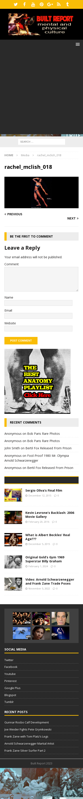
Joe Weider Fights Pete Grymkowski (27, 760)
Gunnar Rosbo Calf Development (26, 754)
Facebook (10, 698)
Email (8, 310)
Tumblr (9, 733)
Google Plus (12, 719)
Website (10, 323)
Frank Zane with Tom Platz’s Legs (26, 767)
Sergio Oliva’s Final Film (43, 521)
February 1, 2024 (38, 597)
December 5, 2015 (39, 575)
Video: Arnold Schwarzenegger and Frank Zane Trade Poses (49, 612)
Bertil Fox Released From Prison (48, 448)
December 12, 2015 (39, 526)
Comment (11, 264)
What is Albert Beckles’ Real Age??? (47, 568)
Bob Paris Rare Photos (43, 433)
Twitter (8, 691)
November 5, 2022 (39, 619)
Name (8, 297)
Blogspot (10, 726)
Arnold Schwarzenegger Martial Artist (29, 775)
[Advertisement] (41, 92)
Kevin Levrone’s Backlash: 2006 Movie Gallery (49, 546)
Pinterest (10, 712)
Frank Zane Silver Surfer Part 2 (24, 782)
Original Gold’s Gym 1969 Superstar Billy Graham (44, 590)
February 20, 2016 (38, 553)
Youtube (10, 705)
